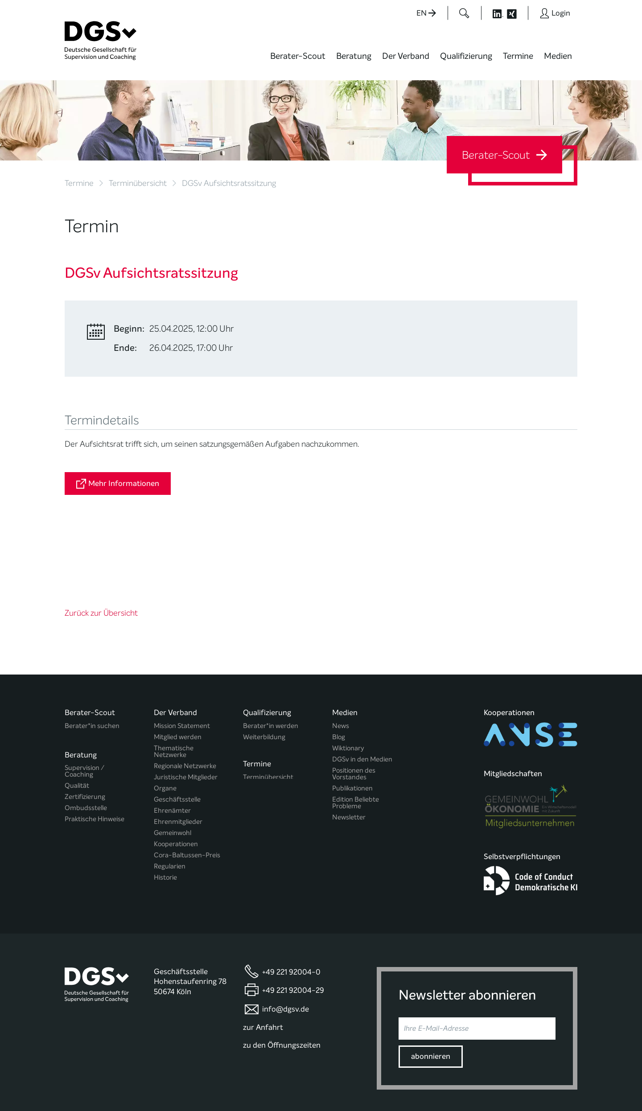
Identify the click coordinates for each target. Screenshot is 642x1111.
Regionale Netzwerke (185, 695)
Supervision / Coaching (84, 697)
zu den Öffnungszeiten (282, 973)
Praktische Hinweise (94, 745)
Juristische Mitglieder (186, 706)
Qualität (77, 712)
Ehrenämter (172, 740)
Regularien (169, 795)
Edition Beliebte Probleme (355, 732)
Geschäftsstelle (177, 728)
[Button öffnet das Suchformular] (464, 13)
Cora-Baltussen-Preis (187, 784)
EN (426, 13)
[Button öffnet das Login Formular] (555, 13)
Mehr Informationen (117, 483)
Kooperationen (176, 773)
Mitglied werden (178, 666)
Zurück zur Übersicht (101, 542)
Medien (558, 56)
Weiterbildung (264, 666)
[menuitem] (298, 61)
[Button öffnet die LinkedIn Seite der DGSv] (493, 13)
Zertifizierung (85, 723)
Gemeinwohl (172, 762)
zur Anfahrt (263, 956)
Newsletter (349, 746)
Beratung (353, 56)
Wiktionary (348, 677)
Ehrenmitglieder (178, 751)
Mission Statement (182, 655)
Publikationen (352, 717)
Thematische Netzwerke (173, 680)
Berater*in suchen (92, 655)
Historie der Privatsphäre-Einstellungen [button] (475, 1085)
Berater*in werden (270, 655)
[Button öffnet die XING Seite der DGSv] (516, 13)
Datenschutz (515, 1077)
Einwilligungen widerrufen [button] (549, 1085)
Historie (165, 806)
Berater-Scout (297, 56)
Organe (165, 717)
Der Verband (405, 56)
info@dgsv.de (285, 937)
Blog (338, 666)
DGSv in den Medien (362, 688)
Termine (518, 56)
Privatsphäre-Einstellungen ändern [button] (390, 1085)
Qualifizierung (466, 56)
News (340, 655)
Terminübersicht (138, 183)
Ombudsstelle (86, 734)
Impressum (560, 1077)
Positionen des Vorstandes (353, 703)
